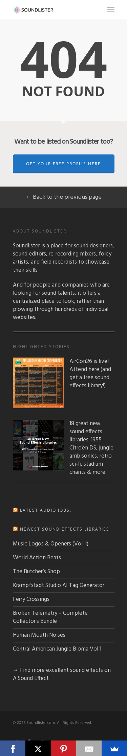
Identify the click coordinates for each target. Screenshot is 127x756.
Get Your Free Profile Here (63, 164)
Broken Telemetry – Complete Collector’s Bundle (50, 617)
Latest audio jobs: (45, 510)
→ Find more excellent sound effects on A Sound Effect (62, 674)
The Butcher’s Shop (36, 571)
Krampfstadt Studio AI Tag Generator (58, 585)
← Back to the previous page (63, 197)
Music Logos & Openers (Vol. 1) (50, 543)
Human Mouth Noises (39, 635)
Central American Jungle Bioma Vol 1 (57, 649)
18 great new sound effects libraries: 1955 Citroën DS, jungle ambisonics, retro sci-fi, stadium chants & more (63, 448)
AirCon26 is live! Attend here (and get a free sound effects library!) (62, 374)
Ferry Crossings (31, 599)
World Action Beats (37, 557)
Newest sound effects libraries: (65, 529)
